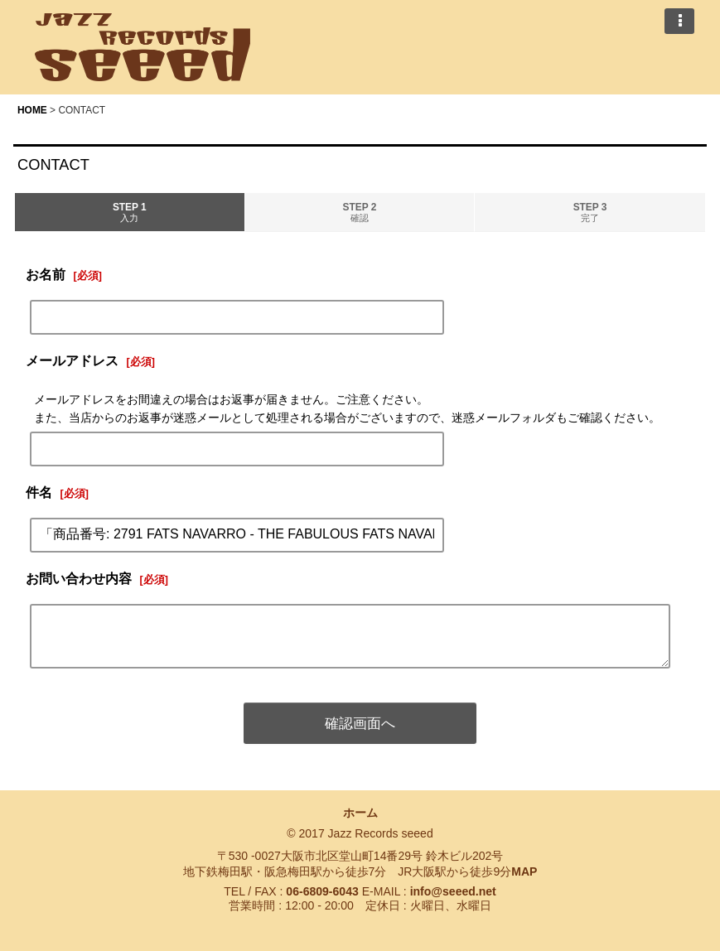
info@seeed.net (453, 891)
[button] (679, 21)
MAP (524, 871)
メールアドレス (72, 360)
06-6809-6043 (322, 891)
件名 (39, 492)
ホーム (360, 812)
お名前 (45, 274)
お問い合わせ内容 (79, 578)
